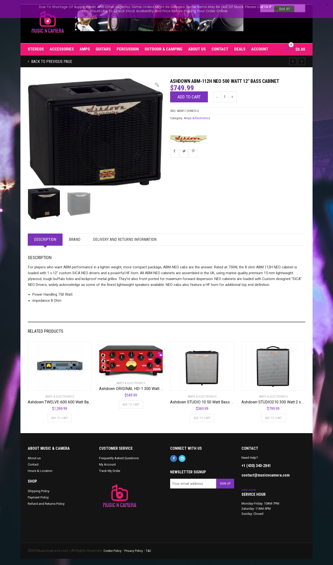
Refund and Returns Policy (46, 510)
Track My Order (109, 477)
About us (197, 44)
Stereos (36, 44)
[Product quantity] (224, 92)
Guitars (103, 44)
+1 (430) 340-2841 (256, 472)
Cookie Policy (112, 557)
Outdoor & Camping (163, 44)
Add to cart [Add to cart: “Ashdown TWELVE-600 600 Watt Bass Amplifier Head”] (59, 424)
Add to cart (189, 92)
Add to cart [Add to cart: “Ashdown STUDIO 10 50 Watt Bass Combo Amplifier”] (202, 424)
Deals (239, 44)
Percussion (128, 44)
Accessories (62, 44)
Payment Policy (38, 504)
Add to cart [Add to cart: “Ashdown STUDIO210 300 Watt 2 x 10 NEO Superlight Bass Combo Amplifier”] (273, 424)
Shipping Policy (38, 497)
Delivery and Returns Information (125, 246)
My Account (107, 471)
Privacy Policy (133, 557)
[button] (157, 80)
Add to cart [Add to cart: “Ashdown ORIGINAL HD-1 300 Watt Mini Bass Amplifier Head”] (130, 411)
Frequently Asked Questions (119, 464)
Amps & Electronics (197, 114)
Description (45, 246)
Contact (220, 44)
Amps (85, 44)
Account (259, 44)
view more (248, 496)
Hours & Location (40, 477)
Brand (74, 246)
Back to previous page (51, 57)
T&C (148, 557)
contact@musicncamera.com (265, 481)
